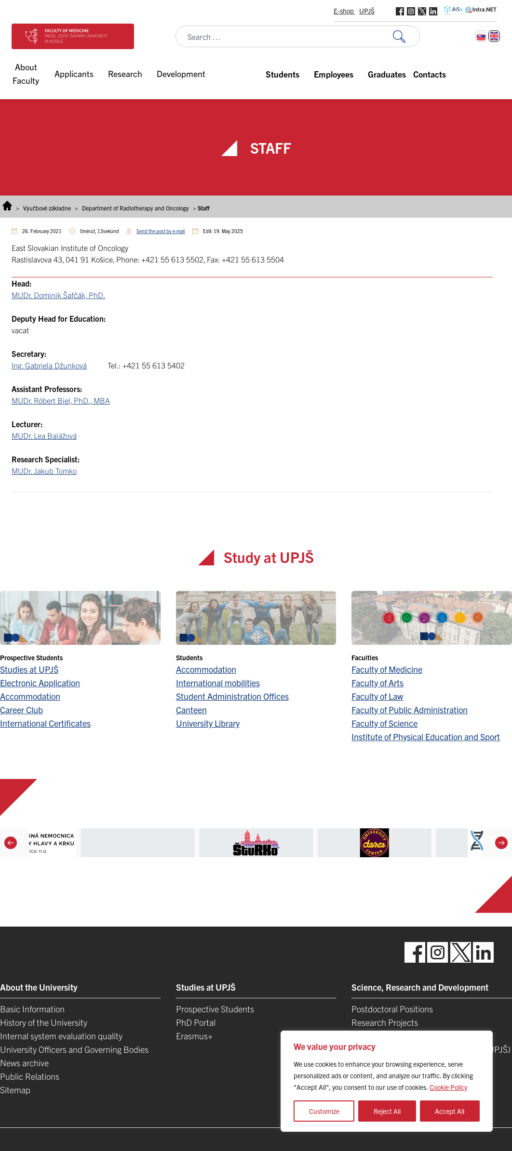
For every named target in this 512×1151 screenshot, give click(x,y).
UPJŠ (367, 10)
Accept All (449, 1111)
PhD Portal (196, 1022)
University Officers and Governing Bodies (74, 1049)
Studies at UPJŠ (29, 669)
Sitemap (15, 1089)
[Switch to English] (494, 36)
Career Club (21, 709)
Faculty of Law (377, 696)
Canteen (191, 709)
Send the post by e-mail (160, 231)
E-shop (344, 10)
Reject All (387, 1111)
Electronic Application (40, 682)
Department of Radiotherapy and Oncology (135, 207)
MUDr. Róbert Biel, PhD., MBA (61, 400)
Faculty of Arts (377, 682)
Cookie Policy (448, 1087)
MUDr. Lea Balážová (44, 435)
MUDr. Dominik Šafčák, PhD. (58, 295)
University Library (208, 723)
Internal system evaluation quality (61, 1035)
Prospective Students (215, 1008)
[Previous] (10, 843)
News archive (24, 1062)
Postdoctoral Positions (392, 1008)
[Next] (501, 843)
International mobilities (218, 682)
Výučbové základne (47, 207)
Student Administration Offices (232, 696)
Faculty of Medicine (386, 669)
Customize (324, 1111)
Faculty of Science (384, 723)
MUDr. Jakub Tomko (44, 470)
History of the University (43, 1022)
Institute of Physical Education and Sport (425, 736)
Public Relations (29, 1076)
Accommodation (30, 696)
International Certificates (45, 723)
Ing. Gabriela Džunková (49, 365)
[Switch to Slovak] (481, 36)
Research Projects (384, 1022)
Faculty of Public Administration (409, 709)
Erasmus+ (194, 1035)
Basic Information (32, 1008)
